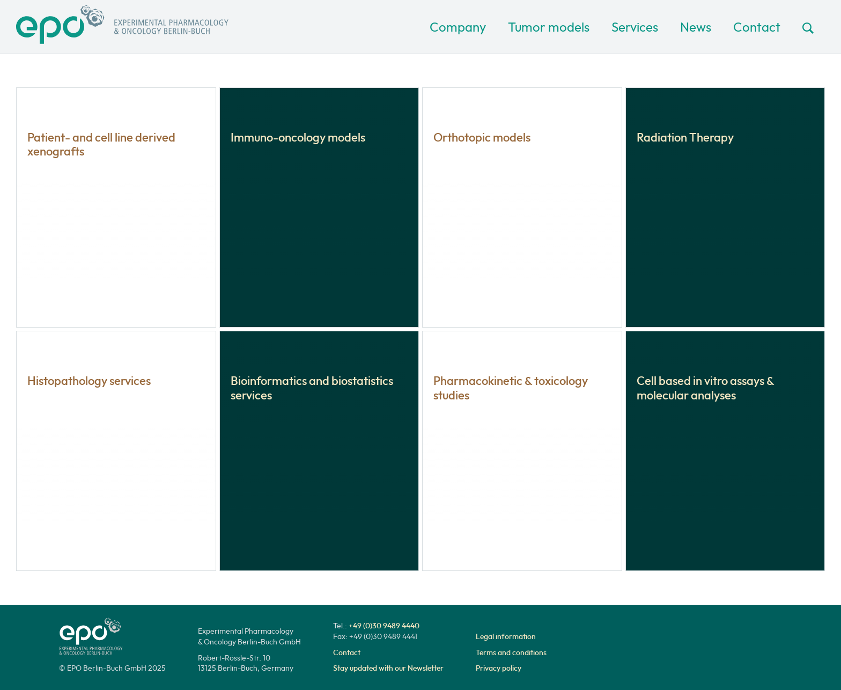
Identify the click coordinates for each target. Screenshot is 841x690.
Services (634, 27)
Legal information (506, 636)
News (695, 27)
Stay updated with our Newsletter (388, 668)
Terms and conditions (511, 652)
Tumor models (548, 27)
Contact (756, 27)
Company (458, 27)
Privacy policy (498, 668)
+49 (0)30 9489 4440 (384, 625)
